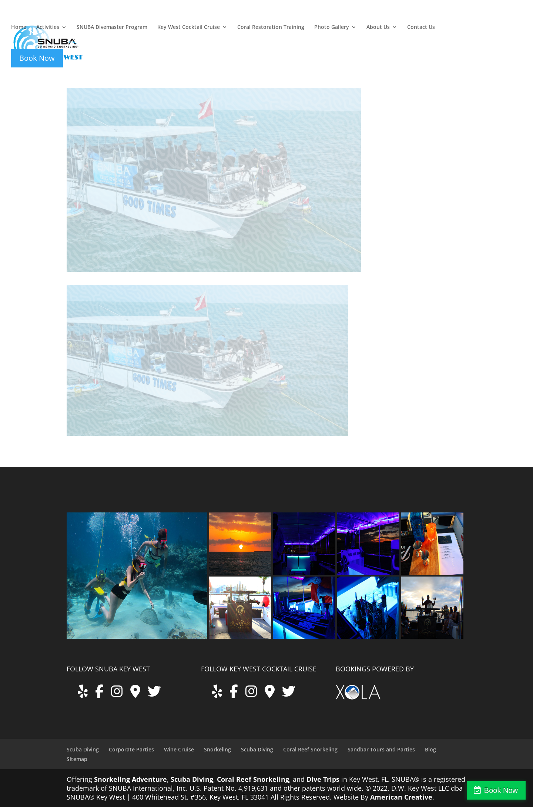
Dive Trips (322, 779)
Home (18, 27)
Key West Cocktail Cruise (188, 27)
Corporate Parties (131, 749)
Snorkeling (217, 749)
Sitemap (77, 759)
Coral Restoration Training (270, 27)
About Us (378, 27)
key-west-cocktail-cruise (463, 17)
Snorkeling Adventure (130, 779)
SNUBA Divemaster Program (112, 27)
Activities (47, 27)
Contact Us (421, 27)
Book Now (501, 790)
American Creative (401, 797)
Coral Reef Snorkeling (310, 749)
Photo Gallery (331, 27)
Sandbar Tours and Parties (381, 749)
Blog (430, 749)
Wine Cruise (179, 749)
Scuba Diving (83, 749)
